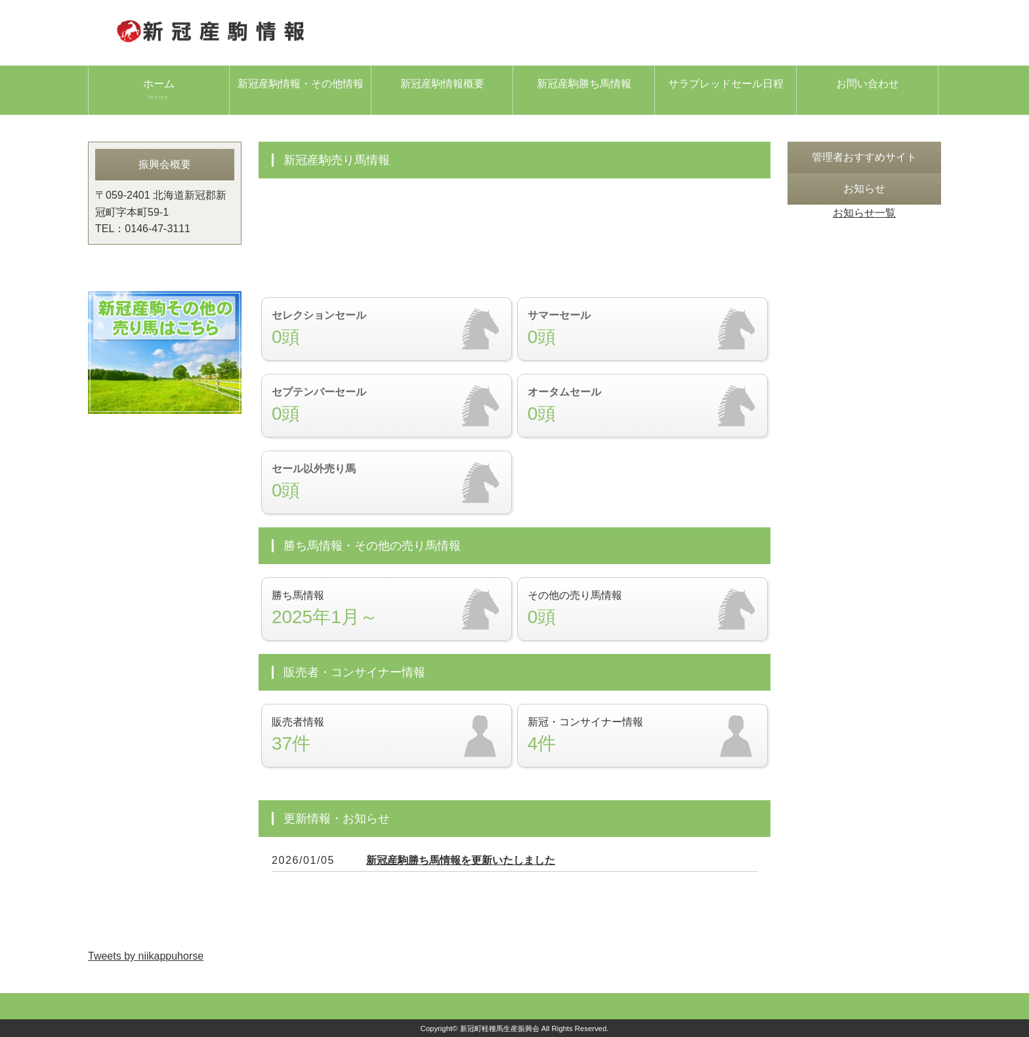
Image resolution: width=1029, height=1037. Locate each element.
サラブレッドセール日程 (726, 83)
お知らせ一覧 (864, 212)
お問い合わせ (867, 83)
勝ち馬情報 (386, 609)
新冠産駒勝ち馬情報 (584, 83)
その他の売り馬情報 (642, 609)
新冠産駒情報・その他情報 (301, 83)
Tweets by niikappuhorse (145, 956)
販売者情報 (386, 735)
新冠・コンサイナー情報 (642, 735)
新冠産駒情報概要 (442, 83)
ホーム (159, 90)
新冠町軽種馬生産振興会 (499, 1028)
